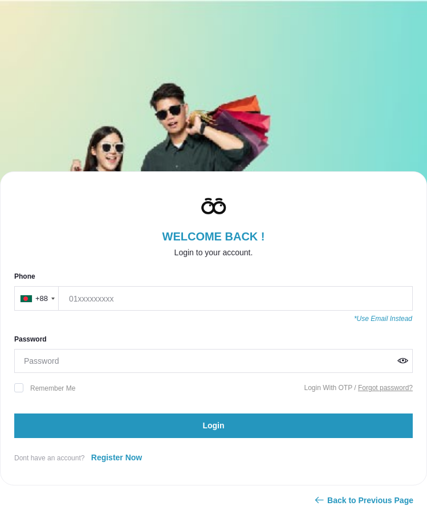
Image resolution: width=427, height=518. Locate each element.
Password (30, 339)
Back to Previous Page (363, 500)
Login (213, 425)
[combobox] (37, 298)
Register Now (116, 457)
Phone (24, 276)
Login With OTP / (330, 388)
